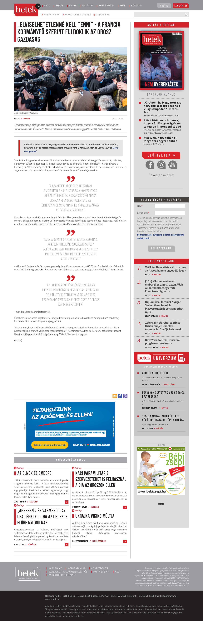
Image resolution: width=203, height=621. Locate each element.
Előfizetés (136, 5)
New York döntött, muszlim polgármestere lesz (162, 341)
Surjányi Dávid (79, 507)
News (122, 5)
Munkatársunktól (151, 384)
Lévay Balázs (151, 316)
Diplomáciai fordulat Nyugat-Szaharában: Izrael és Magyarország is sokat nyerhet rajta (164, 307)
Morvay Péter (152, 347)
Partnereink (101, 571)
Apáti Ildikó (20, 502)
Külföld (33, 502)
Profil (164, 6)
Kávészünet (169, 384)
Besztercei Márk (80, 541)
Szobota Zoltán (149, 408)
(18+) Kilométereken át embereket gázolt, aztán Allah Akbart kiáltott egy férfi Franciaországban (164, 286)
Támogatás (181, 6)
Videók (72, 5)
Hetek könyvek (106, 5)
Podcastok (87, 5)
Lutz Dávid (147, 428)
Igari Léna (19, 544)
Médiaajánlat (76, 568)
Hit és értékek (99, 541)
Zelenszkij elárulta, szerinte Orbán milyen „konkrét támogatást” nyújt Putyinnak (164, 326)
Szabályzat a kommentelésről (68, 571)
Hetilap (60, 5)
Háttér (164, 408)
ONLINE (26, 118)
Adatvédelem (99, 568)
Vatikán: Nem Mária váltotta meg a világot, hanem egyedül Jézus (165, 269)
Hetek (17, 118)
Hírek (47, 5)
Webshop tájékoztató (62, 575)
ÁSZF (118, 571)
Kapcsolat (55, 568)
